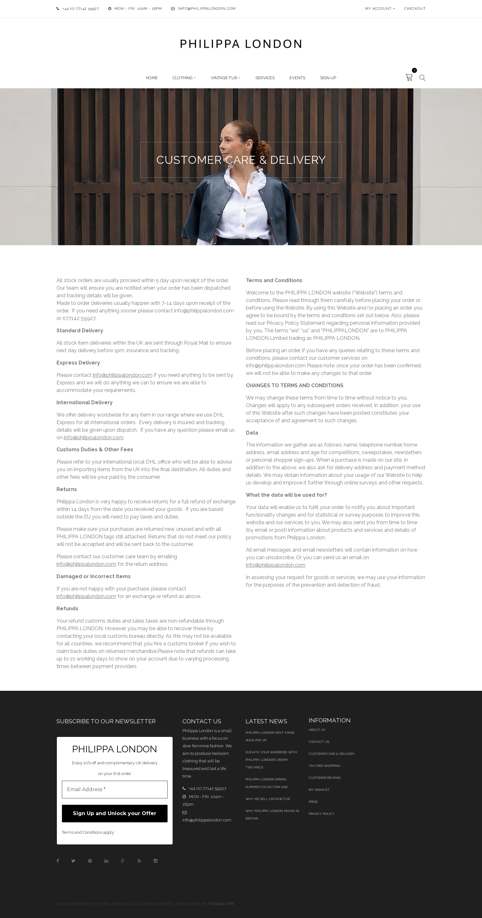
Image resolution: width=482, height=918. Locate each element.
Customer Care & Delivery (331, 753)
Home (152, 77)
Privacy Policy (321, 813)
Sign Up (328, 77)
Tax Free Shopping (324, 765)
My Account (378, 9)
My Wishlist (319, 789)
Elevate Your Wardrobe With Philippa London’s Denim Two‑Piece (271, 759)
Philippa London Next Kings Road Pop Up (270, 736)
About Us (317, 729)
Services (265, 77)
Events (297, 77)
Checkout (415, 9)
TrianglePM (221, 904)
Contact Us (319, 741)
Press (313, 801)
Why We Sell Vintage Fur (268, 799)
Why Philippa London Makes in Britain (272, 814)
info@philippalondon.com (207, 9)
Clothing (183, 77)
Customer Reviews (325, 777)
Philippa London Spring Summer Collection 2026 (267, 783)
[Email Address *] (115, 789)
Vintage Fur (224, 77)
